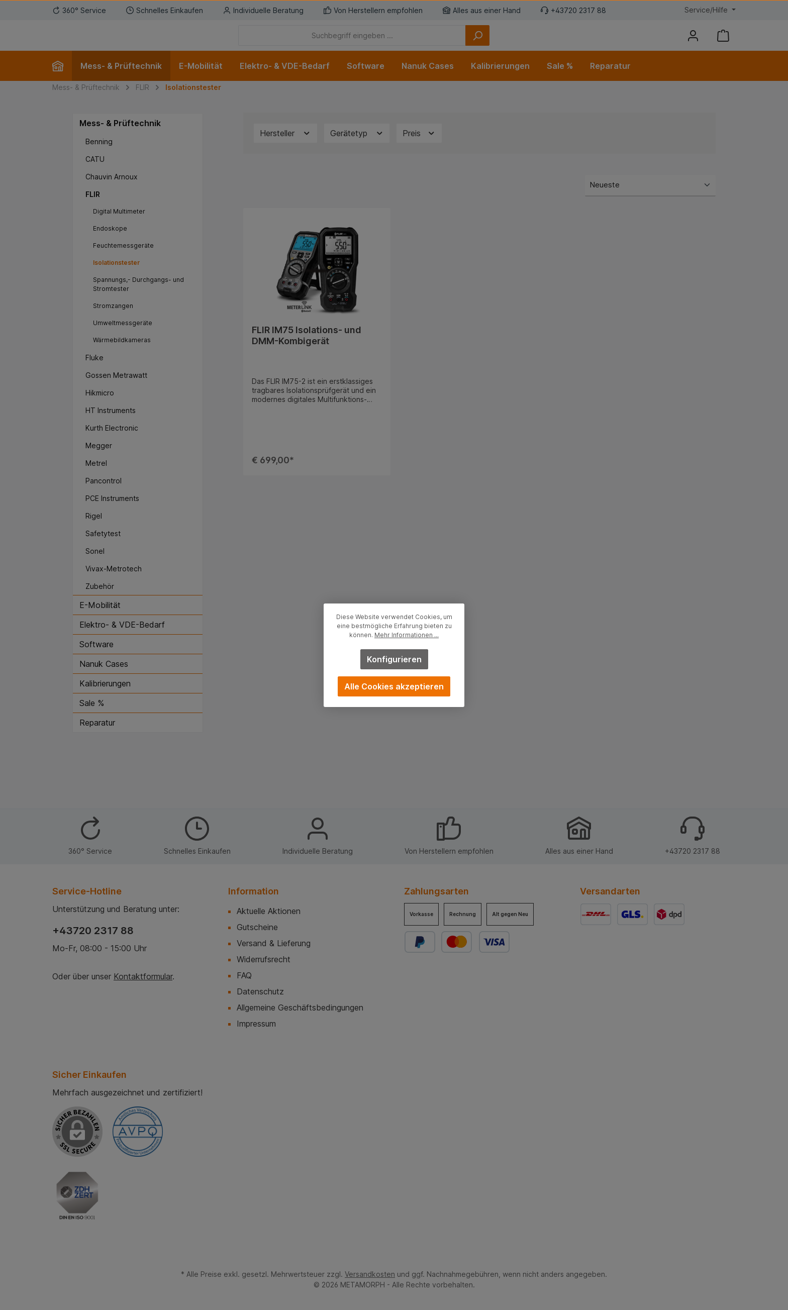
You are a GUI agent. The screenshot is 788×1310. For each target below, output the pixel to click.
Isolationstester (116, 277)
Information (253, 891)
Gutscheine (257, 927)
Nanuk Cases (103, 679)
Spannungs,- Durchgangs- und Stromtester (138, 299)
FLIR (92, 209)
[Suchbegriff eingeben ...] (407, 43)
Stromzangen (113, 321)
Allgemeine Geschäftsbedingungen (300, 1007)
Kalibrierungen (105, 698)
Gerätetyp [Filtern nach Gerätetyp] (357, 148)
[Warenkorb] (723, 43)
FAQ (244, 975)
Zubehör (99, 601)
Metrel (96, 478)
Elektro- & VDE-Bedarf (122, 640)
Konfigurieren (394, 659)
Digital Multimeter (119, 226)
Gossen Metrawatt (116, 390)
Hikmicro (99, 408)
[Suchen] (533, 43)
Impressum (256, 1024)
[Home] (62, 81)
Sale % (91, 718)
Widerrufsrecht (263, 959)
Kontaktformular (143, 976)
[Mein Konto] (693, 43)
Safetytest (103, 548)
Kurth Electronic (111, 443)
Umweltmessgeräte (122, 338)
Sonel (95, 566)
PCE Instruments (112, 513)
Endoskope (110, 243)
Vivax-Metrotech (113, 583)
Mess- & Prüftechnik (120, 138)
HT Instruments (110, 425)
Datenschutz (260, 991)
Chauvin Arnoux (111, 191)
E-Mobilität (100, 620)
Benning (99, 156)
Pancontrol (103, 495)
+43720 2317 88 (93, 931)
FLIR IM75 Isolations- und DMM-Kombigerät (306, 350)
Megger (98, 460)
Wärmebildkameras (122, 355)
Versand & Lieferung (274, 943)
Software (96, 659)
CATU (95, 174)
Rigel (93, 531)
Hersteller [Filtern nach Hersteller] (285, 148)
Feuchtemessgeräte (123, 260)
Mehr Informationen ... (406, 635)
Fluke (94, 372)
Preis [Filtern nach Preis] (419, 148)
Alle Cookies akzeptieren (394, 686)
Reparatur (97, 738)
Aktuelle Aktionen (269, 911)
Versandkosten (370, 1274)
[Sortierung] (650, 201)
